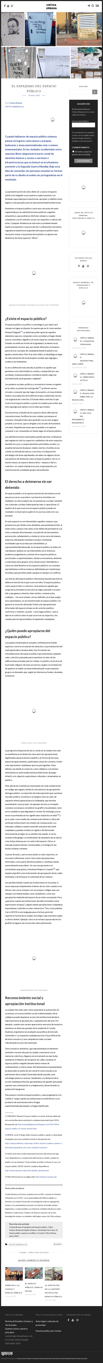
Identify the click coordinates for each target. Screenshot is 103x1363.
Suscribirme (83, 161)
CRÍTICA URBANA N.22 (14, 107)
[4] (54, 869)
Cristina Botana (15, 103)
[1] (21, 332)
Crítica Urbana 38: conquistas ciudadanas (87, 341)
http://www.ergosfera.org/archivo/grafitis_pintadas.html (27, 1170)
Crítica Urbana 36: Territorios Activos (87, 377)
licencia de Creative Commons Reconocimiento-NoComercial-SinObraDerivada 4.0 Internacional (52, 1358)
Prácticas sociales (39, 1252)
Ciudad (22, 1252)
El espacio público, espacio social (34, 1287)
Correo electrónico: (80, 121)
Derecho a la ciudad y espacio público (13, 1289)
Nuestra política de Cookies (48, 1330)
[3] (58, 815)
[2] (40, 387)
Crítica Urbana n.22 (18, 1244)
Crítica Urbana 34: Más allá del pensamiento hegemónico (83, 416)
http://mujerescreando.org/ (46, 1177)
